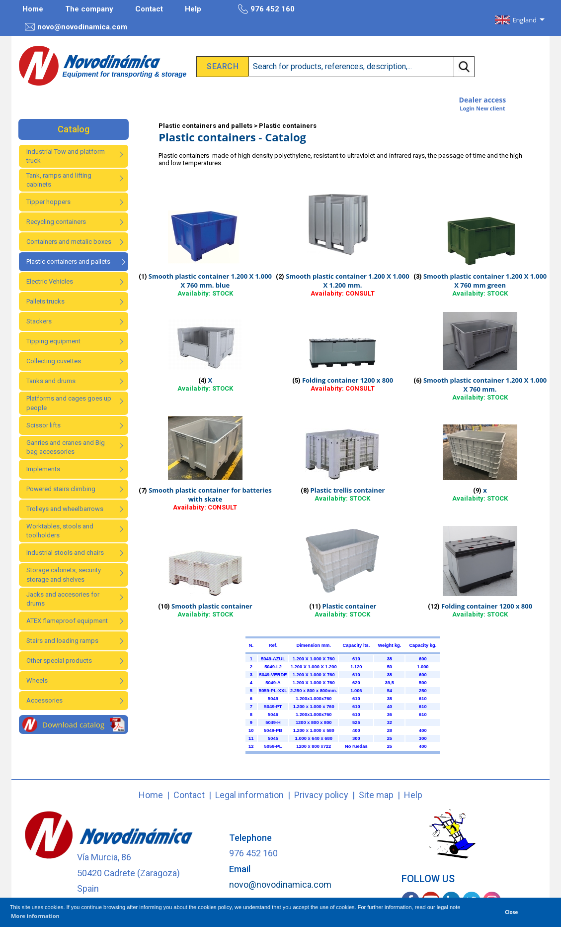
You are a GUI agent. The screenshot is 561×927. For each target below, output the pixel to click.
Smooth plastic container (211, 606)
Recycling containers (56, 221)
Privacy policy (321, 795)
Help (193, 8)
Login (467, 108)
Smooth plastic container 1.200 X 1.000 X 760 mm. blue (210, 281)
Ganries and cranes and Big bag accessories (65, 447)
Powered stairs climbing (60, 489)
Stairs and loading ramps (62, 640)
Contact (149, 8)
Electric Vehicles (49, 281)
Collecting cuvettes (53, 361)
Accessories (44, 700)
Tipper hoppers (48, 202)
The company (89, 8)
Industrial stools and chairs (65, 552)
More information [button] (35, 916)
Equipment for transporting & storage (125, 74)
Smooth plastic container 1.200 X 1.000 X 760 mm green (485, 281)
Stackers (39, 321)
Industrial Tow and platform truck (65, 156)
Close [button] (511, 912)
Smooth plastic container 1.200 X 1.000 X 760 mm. (485, 385)
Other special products (59, 660)
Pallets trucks (45, 301)
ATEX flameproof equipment (67, 620)
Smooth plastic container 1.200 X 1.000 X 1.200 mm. (347, 281)
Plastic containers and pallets (68, 261)
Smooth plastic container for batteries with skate (210, 495)
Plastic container (349, 606)
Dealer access (482, 99)
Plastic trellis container (348, 490)
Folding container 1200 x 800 (347, 380)
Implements (43, 469)
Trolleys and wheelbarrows (64, 509)
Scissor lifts (43, 425)
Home (32, 8)
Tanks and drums (51, 381)
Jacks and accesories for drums (62, 599)
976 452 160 (266, 9)
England (524, 19)
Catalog (73, 129)
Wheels (37, 680)
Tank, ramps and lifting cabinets (58, 180)
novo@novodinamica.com (76, 27)
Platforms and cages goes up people (68, 403)
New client (490, 108)
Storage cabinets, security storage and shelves (63, 574)
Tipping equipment (53, 341)
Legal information (249, 795)
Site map (376, 795)
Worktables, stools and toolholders (59, 530)
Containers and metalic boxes (68, 241)
